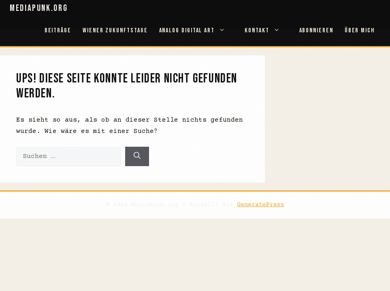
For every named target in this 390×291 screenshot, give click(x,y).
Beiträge (58, 30)
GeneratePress (260, 204)
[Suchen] (137, 157)
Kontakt (266, 31)
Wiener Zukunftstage (115, 30)
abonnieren (316, 30)
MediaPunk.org (39, 8)
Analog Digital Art (196, 31)
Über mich (360, 30)
